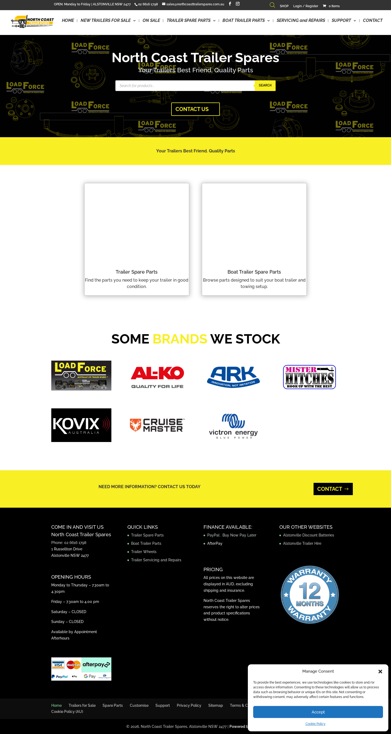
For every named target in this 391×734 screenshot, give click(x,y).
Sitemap (215, 705)
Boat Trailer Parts (146, 543)
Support (162, 705)
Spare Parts (113, 705)
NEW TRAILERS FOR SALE (106, 21)
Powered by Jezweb (247, 726)
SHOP (284, 6)
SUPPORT (341, 21)
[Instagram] (238, 4)
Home (56, 705)
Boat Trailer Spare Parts (254, 272)
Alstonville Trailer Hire (302, 543)
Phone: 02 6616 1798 (68, 542)
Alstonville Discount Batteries (308, 535)
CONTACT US (192, 109)
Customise (139, 705)
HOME (68, 21)
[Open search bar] (272, 6)
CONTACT (372, 21)
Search (265, 86)
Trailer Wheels (144, 552)
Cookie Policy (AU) (67, 711)
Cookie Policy (316, 724)
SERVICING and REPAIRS (301, 21)
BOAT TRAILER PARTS (243, 21)
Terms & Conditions (247, 705)
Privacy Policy (189, 705)
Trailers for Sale (82, 705)
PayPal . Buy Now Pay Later (232, 535)
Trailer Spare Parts (137, 272)
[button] (380, 671)
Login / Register (305, 6)
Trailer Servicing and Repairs (156, 560)
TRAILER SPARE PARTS (188, 21)
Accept (318, 712)
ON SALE (151, 21)
